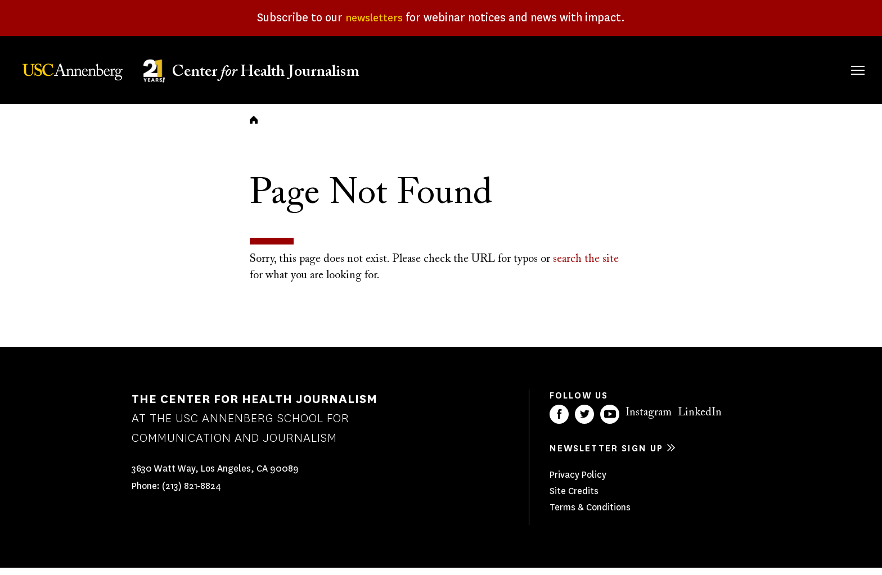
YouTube (609, 421)
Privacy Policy (578, 482)
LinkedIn (700, 419)
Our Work (661, 68)
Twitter (584, 421)
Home (254, 127)
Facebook (559, 421)
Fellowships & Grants (583, 76)
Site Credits (574, 498)
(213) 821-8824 (191, 493)
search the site (586, 266)
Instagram (649, 419)
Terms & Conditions (590, 514)
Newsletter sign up (606, 455)
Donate (804, 68)
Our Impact (735, 68)
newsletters (374, 17)
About (518, 68)
